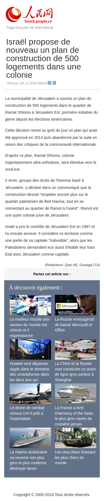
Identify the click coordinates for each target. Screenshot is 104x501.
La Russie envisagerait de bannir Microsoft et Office (74, 324)
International (44, 28)
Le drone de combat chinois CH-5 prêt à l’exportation (27, 413)
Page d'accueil (17, 28)
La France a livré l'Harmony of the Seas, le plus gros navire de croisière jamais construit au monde (74, 419)
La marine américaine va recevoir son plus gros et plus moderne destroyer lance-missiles (28, 463)
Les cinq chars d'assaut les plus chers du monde (75, 457)
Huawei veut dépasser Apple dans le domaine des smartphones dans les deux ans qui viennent (29, 374)
